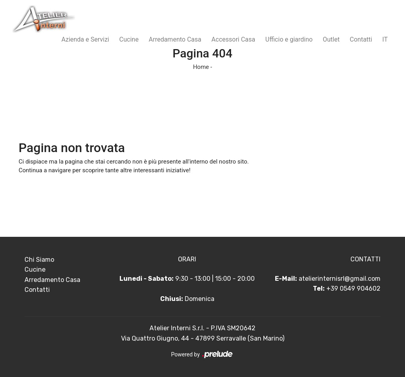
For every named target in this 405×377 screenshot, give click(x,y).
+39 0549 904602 (353, 288)
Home (201, 66)
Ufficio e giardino (289, 39)
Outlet (331, 39)
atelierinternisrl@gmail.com (339, 278)
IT (385, 39)
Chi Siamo (39, 259)
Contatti (361, 39)
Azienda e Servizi (85, 39)
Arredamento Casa (175, 39)
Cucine (129, 39)
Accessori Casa (233, 39)
